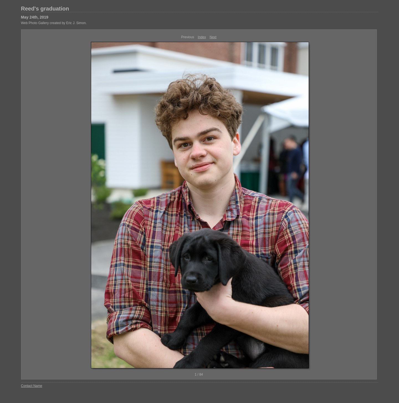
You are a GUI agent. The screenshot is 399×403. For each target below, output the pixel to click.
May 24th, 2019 (34, 17)
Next (213, 37)
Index (202, 37)
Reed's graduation (45, 9)
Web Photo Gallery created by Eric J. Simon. (54, 23)
